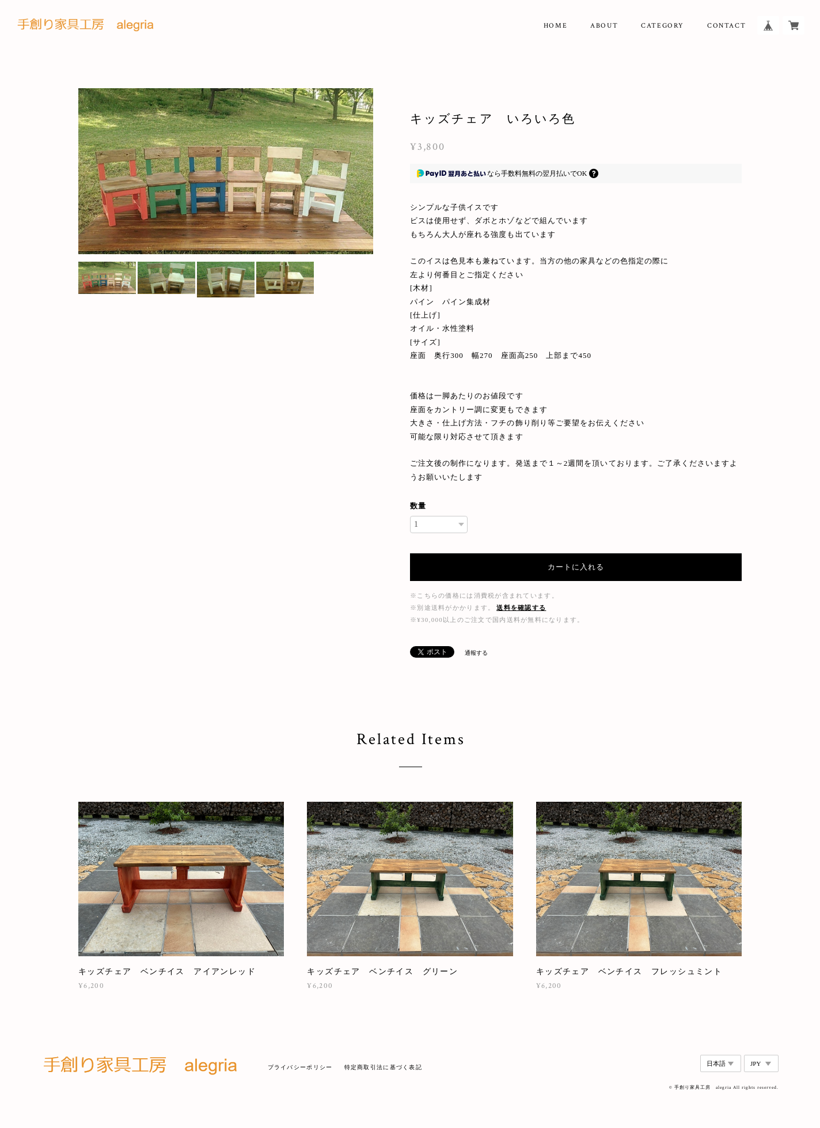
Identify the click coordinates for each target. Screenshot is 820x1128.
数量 (418, 505)
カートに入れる (576, 567)
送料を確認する (521, 608)
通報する (476, 653)
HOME (555, 25)
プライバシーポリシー (300, 1067)
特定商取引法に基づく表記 (383, 1067)
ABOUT (604, 25)
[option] (225, 171)
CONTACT (726, 25)
